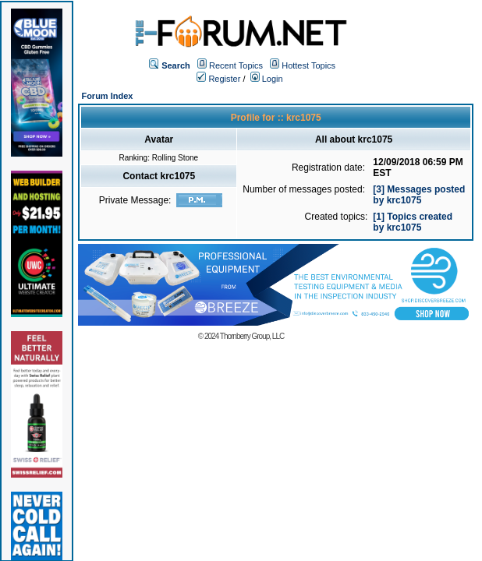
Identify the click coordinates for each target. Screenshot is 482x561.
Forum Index (107, 96)
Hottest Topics (308, 65)
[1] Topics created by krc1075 (412, 222)
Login (266, 78)
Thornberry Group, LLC (252, 336)
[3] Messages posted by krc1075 (419, 195)
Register (218, 78)
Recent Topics (236, 65)
